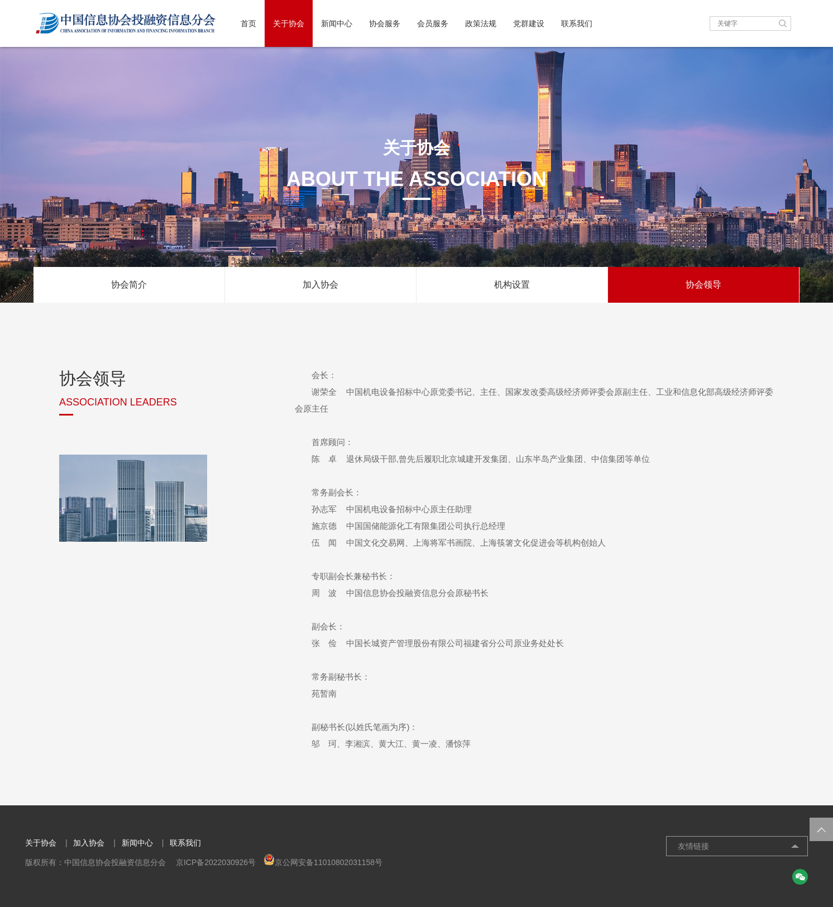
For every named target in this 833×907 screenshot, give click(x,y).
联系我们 (576, 23)
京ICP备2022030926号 (216, 862)
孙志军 (324, 509)
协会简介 (129, 284)
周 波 (324, 593)
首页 (248, 23)
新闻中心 (336, 23)
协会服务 (384, 23)
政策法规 (480, 23)
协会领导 (703, 284)
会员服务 (432, 23)
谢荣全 (324, 392)
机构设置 (512, 284)
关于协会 (288, 23)
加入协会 (320, 284)
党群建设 (528, 23)
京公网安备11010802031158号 (323, 862)
